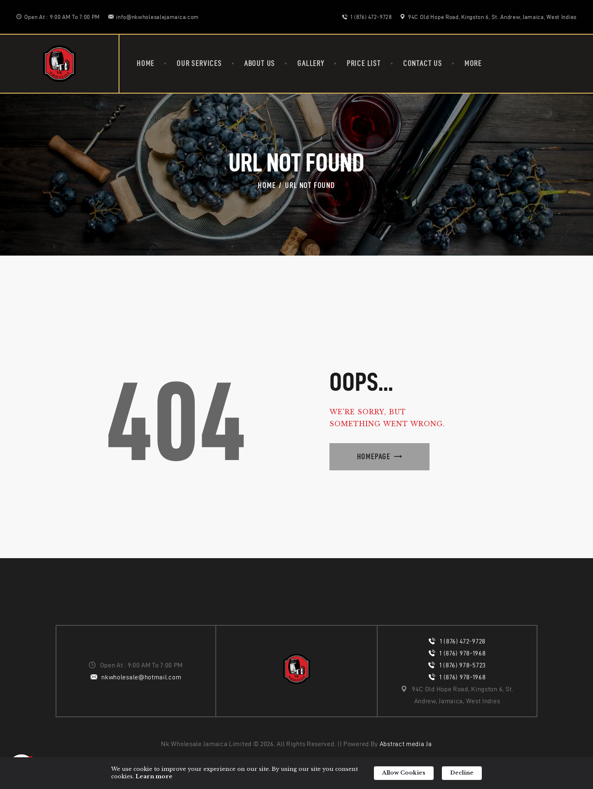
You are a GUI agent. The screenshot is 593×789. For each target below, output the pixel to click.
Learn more (154, 776)
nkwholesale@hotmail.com (141, 677)
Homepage (373, 456)
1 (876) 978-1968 (462, 653)
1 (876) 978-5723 (462, 665)
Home (266, 185)
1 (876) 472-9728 (463, 641)
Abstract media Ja (406, 743)
